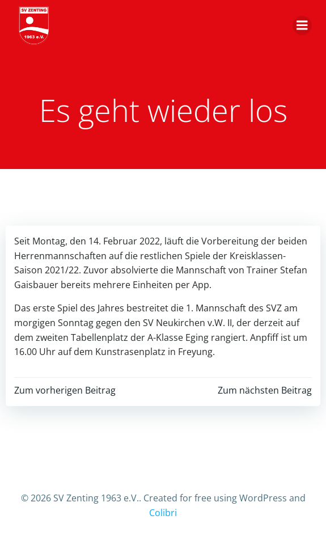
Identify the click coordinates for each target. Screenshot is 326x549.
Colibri (163, 512)
